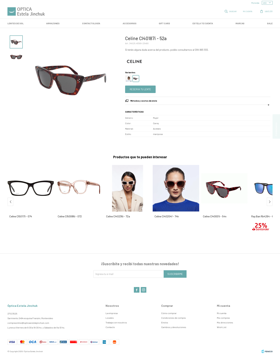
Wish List (221, 327)
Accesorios (129, 23)
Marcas (240, 23)
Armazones (53, 23)
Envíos (164, 322)
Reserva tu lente (140, 89)
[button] (269, 202)
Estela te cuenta (202, 23)
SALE (270, 23)
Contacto (110, 327)
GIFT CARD (164, 23)
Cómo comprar (169, 313)
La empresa (112, 313)
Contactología (91, 23)
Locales (110, 317)
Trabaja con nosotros (116, 322)
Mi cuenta (221, 313)
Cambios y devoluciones (173, 327)
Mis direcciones (225, 322)
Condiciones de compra (173, 317)
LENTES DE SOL (15, 23)
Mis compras (223, 317)
